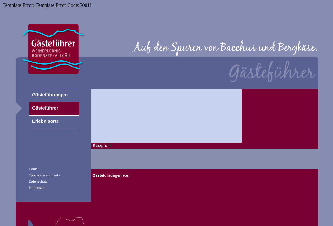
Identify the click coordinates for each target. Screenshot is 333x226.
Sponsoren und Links (44, 175)
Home (33, 169)
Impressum (37, 188)
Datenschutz (38, 181)
